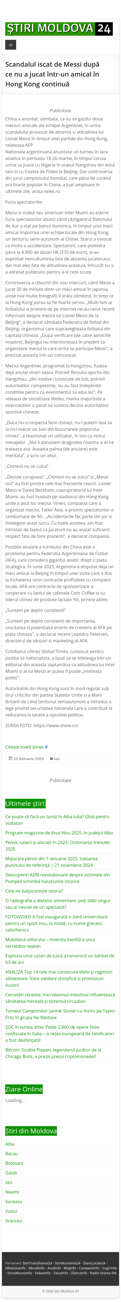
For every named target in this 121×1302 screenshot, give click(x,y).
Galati (11, 1173)
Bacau (11, 1154)
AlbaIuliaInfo (15, 1268)
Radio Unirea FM (103, 1273)
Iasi (57, 758)
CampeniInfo (89, 1268)
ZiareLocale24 (94, 1263)
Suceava (13, 1202)
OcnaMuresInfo (19, 1273)
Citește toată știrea (24, 747)
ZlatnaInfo (79, 1273)
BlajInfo (70, 1268)
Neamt (12, 1192)
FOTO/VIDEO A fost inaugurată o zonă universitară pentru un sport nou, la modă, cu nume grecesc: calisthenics (56, 923)
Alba (9, 1144)
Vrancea (13, 1221)
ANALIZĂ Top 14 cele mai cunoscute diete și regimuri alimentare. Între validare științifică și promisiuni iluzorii (58, 978)
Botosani (14, 1163)
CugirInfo (109, 1268)
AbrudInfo (36, 1268)
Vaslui (11, 1211)
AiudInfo (54, 1268)
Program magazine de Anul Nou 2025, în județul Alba (59, 833)
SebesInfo (42, 1273)
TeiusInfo (60, 1273)
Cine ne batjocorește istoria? (34, 891)
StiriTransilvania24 (37, 1263)
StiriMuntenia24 (67, 1263)
